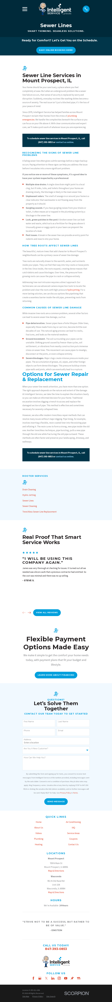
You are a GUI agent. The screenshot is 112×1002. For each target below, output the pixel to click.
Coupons (73, 838)
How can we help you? (35, 758)
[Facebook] (33, 978)
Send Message (56, 801)
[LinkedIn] (52, 978)
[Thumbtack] (72, 978)
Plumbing (38, 838)
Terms (75, 793)
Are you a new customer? (36, 749)
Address (27, 740)
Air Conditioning (73, 822)
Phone (27, 731)
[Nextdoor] (78, 978)
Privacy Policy (65, 793)
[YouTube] (65, 978)
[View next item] (29, 612)
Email (60, 731)
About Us (38, 827)
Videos (38, 833)
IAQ (73, 827)
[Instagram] (59, 978)
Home (39, 822)
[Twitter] (46, 978)
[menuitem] (56, 489)
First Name (29, 722)
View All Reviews (47, 612)
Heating (38, 844)
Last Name (63, 722)
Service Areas (73, 833)
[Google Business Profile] (39, 978)
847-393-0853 (56, 949)
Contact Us (73, 844)
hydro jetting (73, 289)
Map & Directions (56, 870)
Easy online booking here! (56, 50)
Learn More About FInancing (56, 675)
